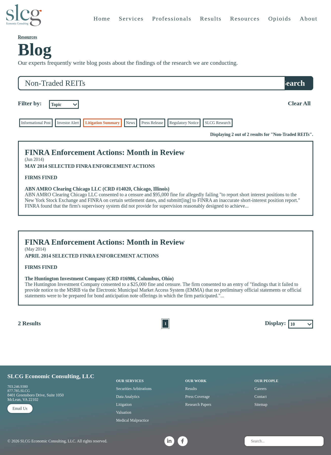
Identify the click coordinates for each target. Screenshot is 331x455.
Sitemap (260, 404)
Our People (266, 381)
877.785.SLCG (18, 391)
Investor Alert (68, 123)
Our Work (196, 381)
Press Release (152, 123)
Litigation (124, 404)
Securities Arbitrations (134, 389)
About (309, 21)
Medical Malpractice (132, 420)
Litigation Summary (102, 123)
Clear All (299, 103)
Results (211, 21)
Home (102, 21)
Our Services (130, 381)
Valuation (123, 412)
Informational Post (36, 123)
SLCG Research (218, 123)
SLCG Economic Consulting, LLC (50, 376)
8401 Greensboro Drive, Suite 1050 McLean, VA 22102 (35, 397)
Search (293, 83)
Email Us (20, 408)
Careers (260, 389)
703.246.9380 (17, 387)
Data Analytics (127, 396)
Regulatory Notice (184, 123)
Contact (260, 396)
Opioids (280, 21)
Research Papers (198, 404)
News (130, 123)
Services (131, 21)
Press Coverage (197, 396)
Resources (245, 21)
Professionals (172, 21)
